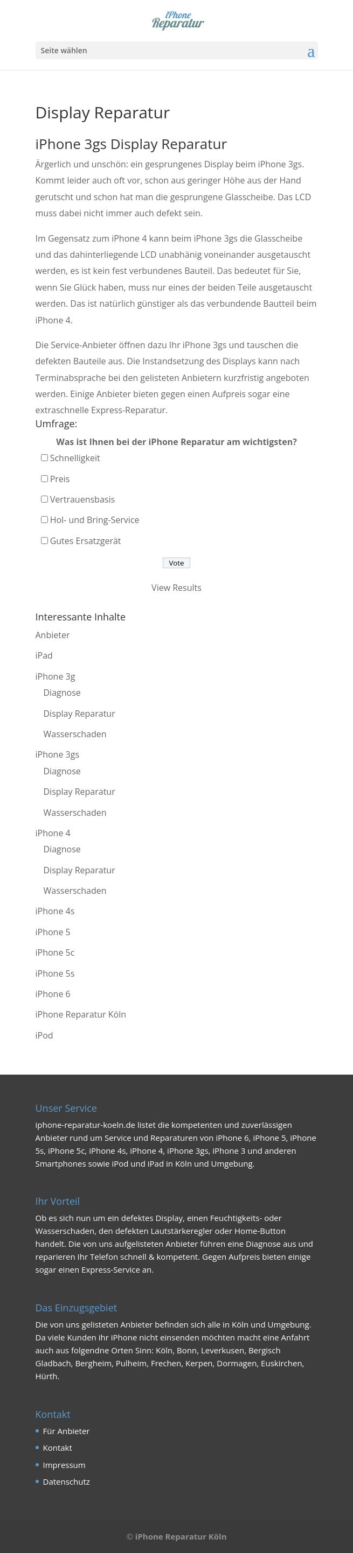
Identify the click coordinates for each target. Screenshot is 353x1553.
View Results (176, 588)
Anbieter (53, 635)
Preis (60, 479)
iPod (44, 1035)
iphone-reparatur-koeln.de (86, 1124)
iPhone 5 (53, 932)
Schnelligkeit (75, 458)
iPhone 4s (55, 911)
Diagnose (62, 692)
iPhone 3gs (58, 754)
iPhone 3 (228, 1150)
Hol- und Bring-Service (95, 520)
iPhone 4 (53, 833)
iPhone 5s (55, 973)
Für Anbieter (66, 1430)
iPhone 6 (53, 994)
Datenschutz (66, 1481)
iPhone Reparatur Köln (81, 1014)
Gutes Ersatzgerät (85, 541)
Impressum (64, 1464)
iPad (44, 655)
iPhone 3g (55, 676)
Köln (240, 1324)
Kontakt (57, 1447)
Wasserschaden (75, 734)
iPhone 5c (55, 952)
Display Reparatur (79, 713)
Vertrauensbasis (82, 499)
